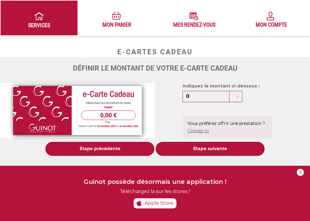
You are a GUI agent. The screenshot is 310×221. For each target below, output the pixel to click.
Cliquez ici (198, 131)
